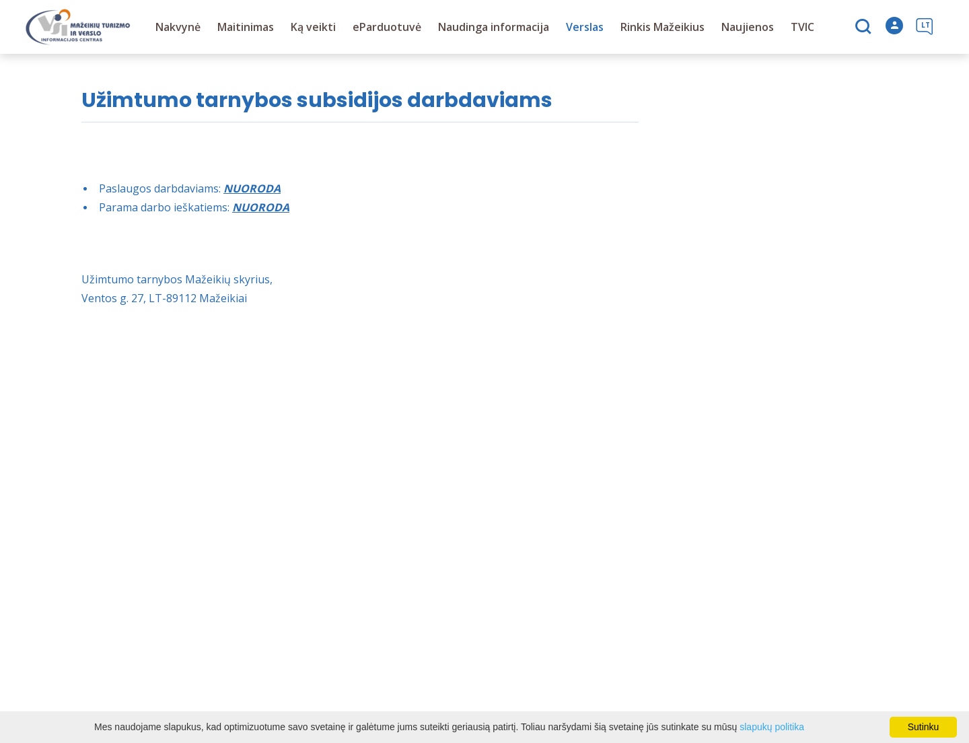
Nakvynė (178, 27)
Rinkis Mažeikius (662, 27)
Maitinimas (245, 27)
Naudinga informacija (493, 27)
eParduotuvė (387, 27)
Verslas (585, 27)
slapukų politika (772, 726)
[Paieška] (865, 28)
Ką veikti (313, 27)
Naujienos (747, 27)
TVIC (802, 27)
